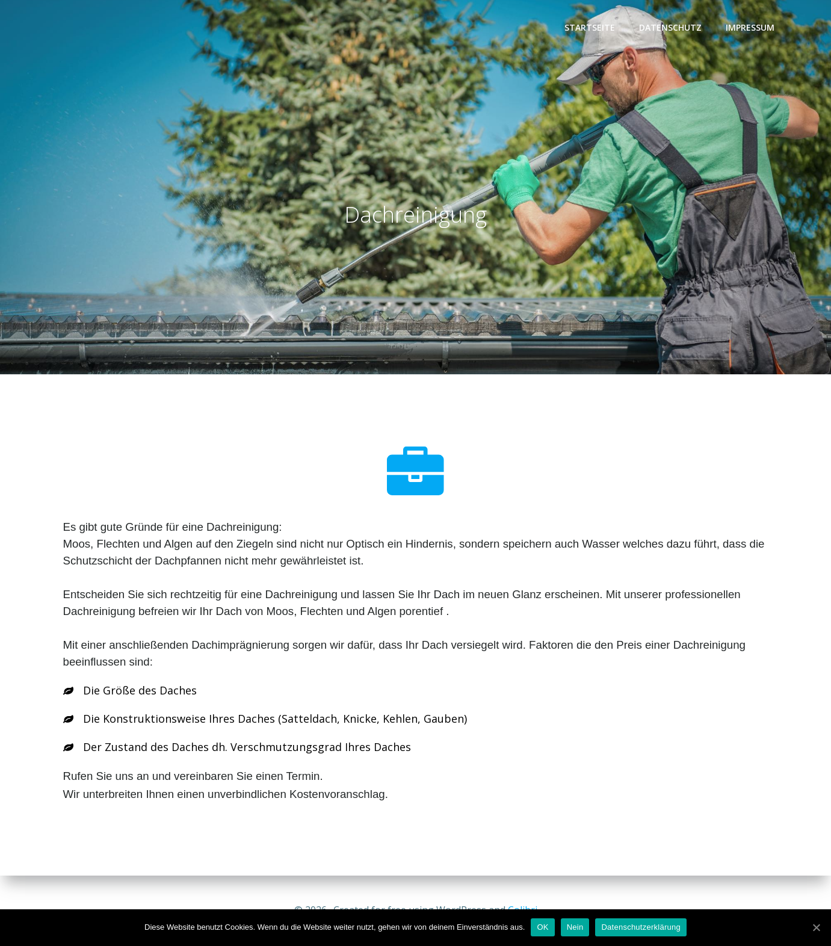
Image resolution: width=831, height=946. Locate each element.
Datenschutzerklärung (640, 927)
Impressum (750, 27)
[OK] (816, 927)
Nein (575, 927)
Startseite (589, 27)
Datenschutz (670, 27)
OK (542, 927)
